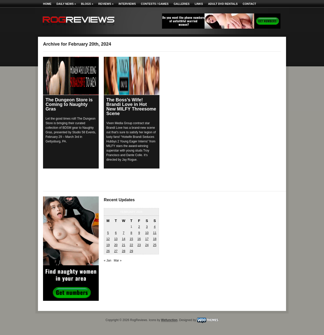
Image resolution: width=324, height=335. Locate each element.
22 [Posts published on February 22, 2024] (131, 245)
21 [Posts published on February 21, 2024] (123, 245)
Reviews (105, 3)
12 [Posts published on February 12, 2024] (108, 239)
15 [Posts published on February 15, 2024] (131, 239)
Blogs (87, 3)
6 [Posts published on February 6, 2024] (116, 233)
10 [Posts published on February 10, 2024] (146, 233)
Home (47, 3)
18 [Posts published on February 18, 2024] (154, 239)
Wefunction (169, 320)
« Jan (107, 260)
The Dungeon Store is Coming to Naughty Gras (69, 104)
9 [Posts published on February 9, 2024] (139, 233)
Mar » (118, 260)
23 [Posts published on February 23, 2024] (139, 245)
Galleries (182, 3)
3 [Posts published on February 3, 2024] (147, 227)
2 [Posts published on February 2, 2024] (139, 227)
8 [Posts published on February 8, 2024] (131, 233)
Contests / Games (155, 3)
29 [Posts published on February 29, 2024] (131, 251)
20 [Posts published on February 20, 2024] (115, 245)
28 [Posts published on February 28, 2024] (123, 251)
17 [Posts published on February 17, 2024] (146, 239)
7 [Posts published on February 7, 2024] (124, 233)
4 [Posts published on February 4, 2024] (155, 227)
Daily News (66, 3)
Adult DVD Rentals (223, 3)
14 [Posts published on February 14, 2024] (123, 239)
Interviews (127, 3)
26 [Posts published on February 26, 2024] (108, 251)
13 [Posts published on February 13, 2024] (115, 239)
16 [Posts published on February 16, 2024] (139, 239)
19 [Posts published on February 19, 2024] (108, 245)
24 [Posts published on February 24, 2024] (146, 245)
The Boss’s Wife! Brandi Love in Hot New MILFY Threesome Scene (131, 106)
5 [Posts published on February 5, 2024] (108, 233)
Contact (249, 3)
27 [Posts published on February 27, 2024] (115, 251)
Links (199, 3)
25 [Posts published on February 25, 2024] (154, 245)
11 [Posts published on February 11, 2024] (154, 233)
